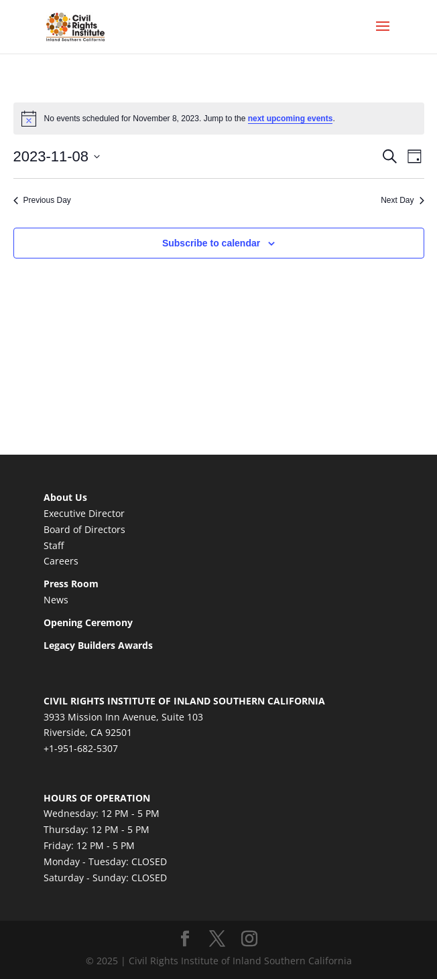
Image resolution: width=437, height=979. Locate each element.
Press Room (71, 583)
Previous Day (42, 200)
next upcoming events (290, 118)
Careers (61, 560)
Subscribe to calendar (211, 243)
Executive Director (84, 513)
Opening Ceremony (88, 622)
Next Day (402, 200)
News (56, 599)
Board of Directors (84, 529)
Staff (54, 545)
